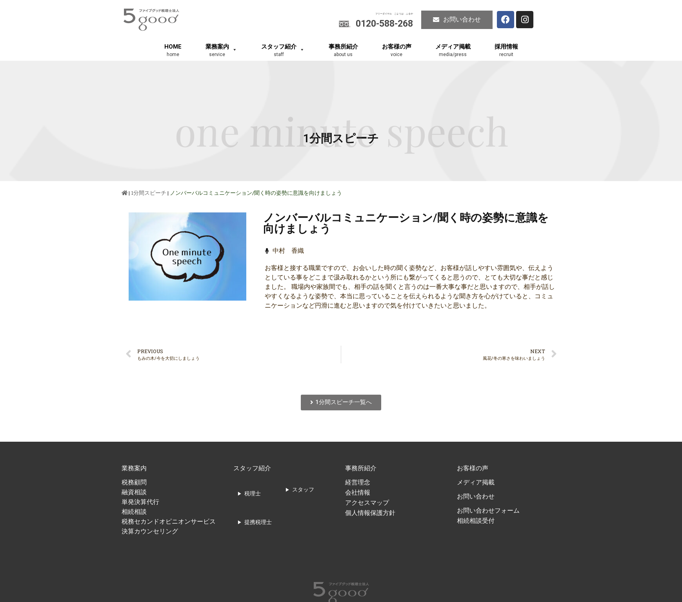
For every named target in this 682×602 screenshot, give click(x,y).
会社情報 (357, 492)
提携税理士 (258, 522)
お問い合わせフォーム (488, 510)
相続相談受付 (476, 520)
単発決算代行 (140, 502)
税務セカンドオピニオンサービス (169, 521)
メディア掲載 (476, 482)
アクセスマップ (367, 502)
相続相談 (134, 511)
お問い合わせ (476, 496)
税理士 (252, 493)
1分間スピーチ (148, 192)
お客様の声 (472, 468)
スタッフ (303, 489)
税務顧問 (134, 482)
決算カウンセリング (150, 531)
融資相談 (134, 492)
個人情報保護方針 (370, 513)
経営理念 (357, 482)
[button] (457, 19)
